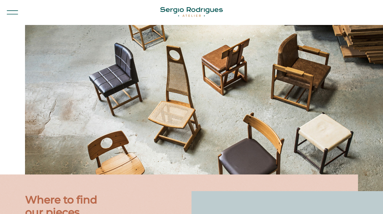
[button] (12, 12)
